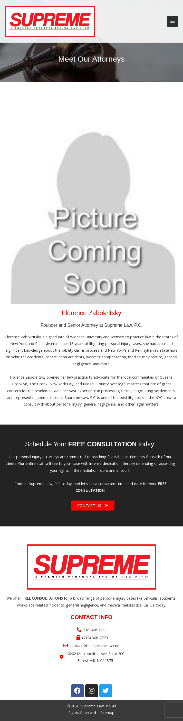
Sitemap (107, 712)
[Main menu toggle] (172, 21)
